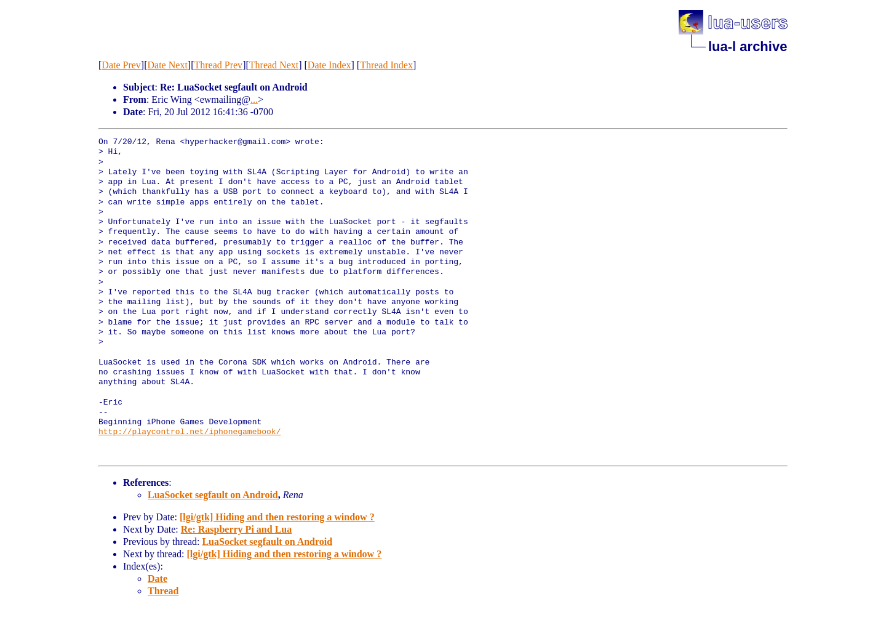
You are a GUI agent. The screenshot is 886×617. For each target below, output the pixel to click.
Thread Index (386, 65)
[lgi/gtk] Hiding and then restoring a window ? (277, 517)
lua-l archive (747, 46)
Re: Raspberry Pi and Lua (236, 529)
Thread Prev (218, 65)
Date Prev (121, 65)
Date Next (168, 65)
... (254, 99)
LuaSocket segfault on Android (213, 495)
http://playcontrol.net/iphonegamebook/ (189, 432)
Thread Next (273, 65)
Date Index (329, 65)
